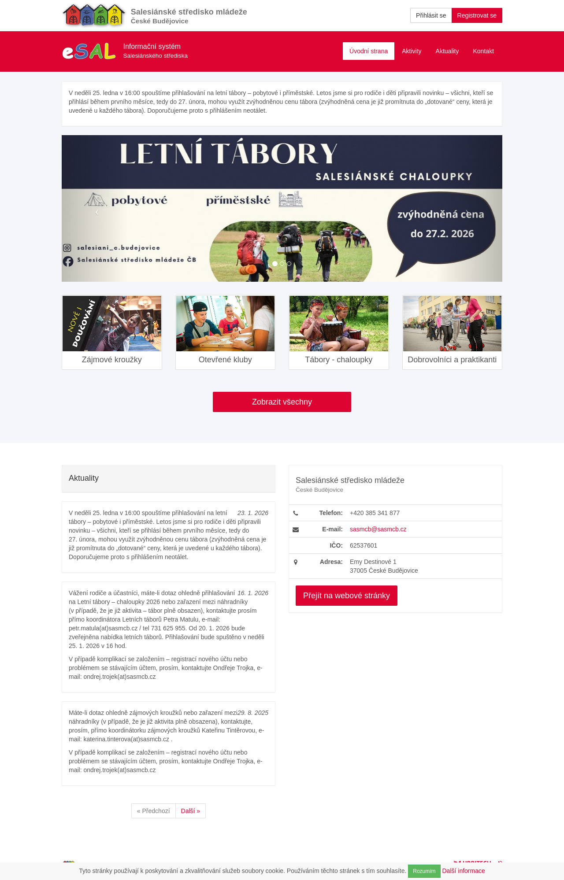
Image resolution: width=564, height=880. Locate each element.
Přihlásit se (431, 15)
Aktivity (411, 51)
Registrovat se (477, 15)
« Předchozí (153, 810)
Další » (190, 810)
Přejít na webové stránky (346, 595)
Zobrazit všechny (282, 402)
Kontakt (483, 51)
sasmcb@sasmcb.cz (378, 529)
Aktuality (447, 51)
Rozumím (424, 871)
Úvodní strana (368, 51)
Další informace (463, 870)
